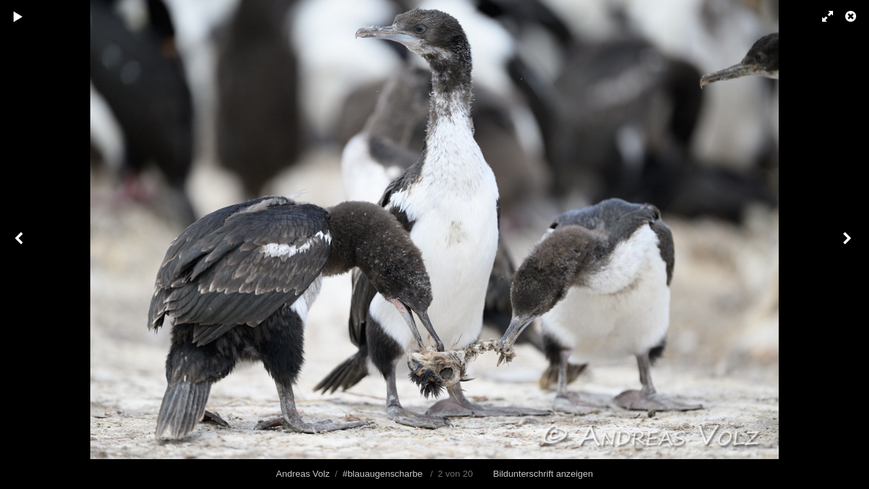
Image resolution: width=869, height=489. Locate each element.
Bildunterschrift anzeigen (543, 474)
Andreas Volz (303, 474)
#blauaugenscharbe (382, 474)
